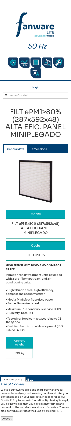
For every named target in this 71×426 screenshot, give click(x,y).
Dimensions (38, 149)
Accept (7, 418)
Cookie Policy (9, 400)
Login (35, 87)
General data (15, 149)
